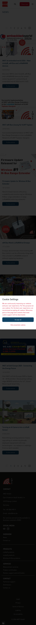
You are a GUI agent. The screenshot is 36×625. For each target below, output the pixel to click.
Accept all (18, 320)
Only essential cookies (18, 325)
